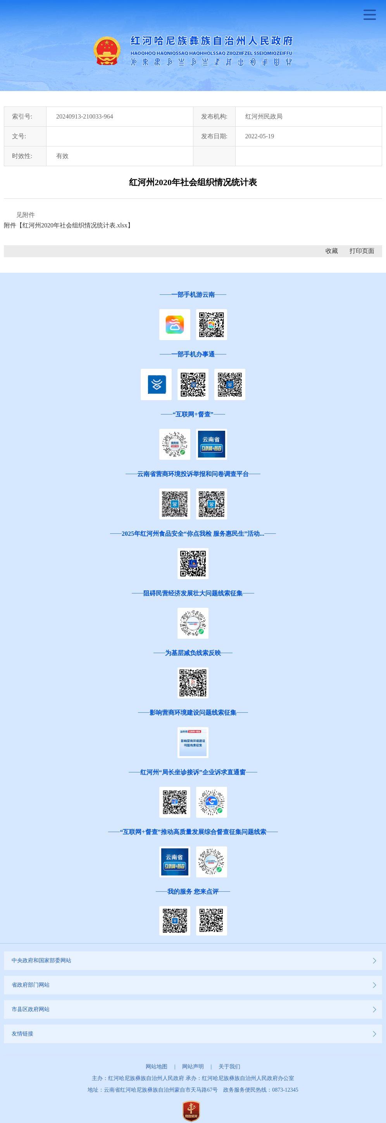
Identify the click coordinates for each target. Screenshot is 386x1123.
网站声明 (193, 1067)
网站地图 (156, 1067)
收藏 (332, 251)
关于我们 (229, 1067)
